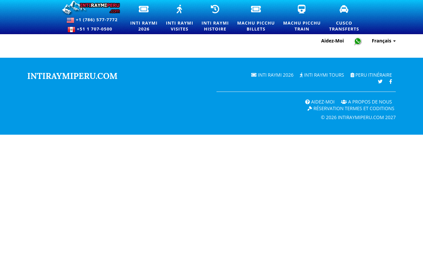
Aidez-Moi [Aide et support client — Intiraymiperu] (332, 40)
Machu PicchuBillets (258, 18)
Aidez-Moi (319, 102)
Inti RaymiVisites (182, 18)
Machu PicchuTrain (304, 18)
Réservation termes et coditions (350, 108)
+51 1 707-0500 (92, 30)
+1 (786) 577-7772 (92, 20)
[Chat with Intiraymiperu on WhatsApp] (358, 41)
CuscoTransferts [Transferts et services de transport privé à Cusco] (346, 18)
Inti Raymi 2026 (272, 75)
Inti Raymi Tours (322, 75)
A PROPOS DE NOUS (366, 102)
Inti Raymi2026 (146, 18)
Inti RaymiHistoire (218, 18)
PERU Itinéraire (371, 75)
